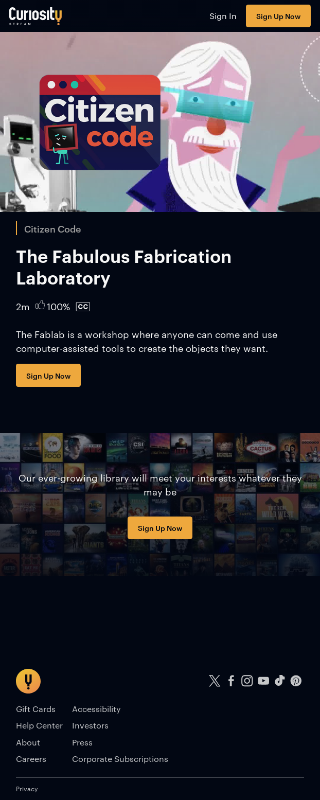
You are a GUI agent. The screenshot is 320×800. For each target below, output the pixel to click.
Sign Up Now (278, 16)
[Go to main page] (36, 16)
